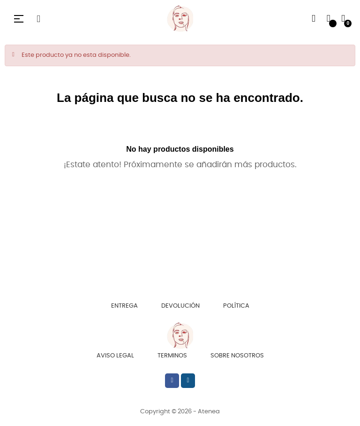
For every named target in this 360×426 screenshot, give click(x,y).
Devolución (180, 306)
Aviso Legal (115, 356)
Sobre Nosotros (237, 356)
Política (236, 306)
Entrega (124, 306)
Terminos (172, 356)
